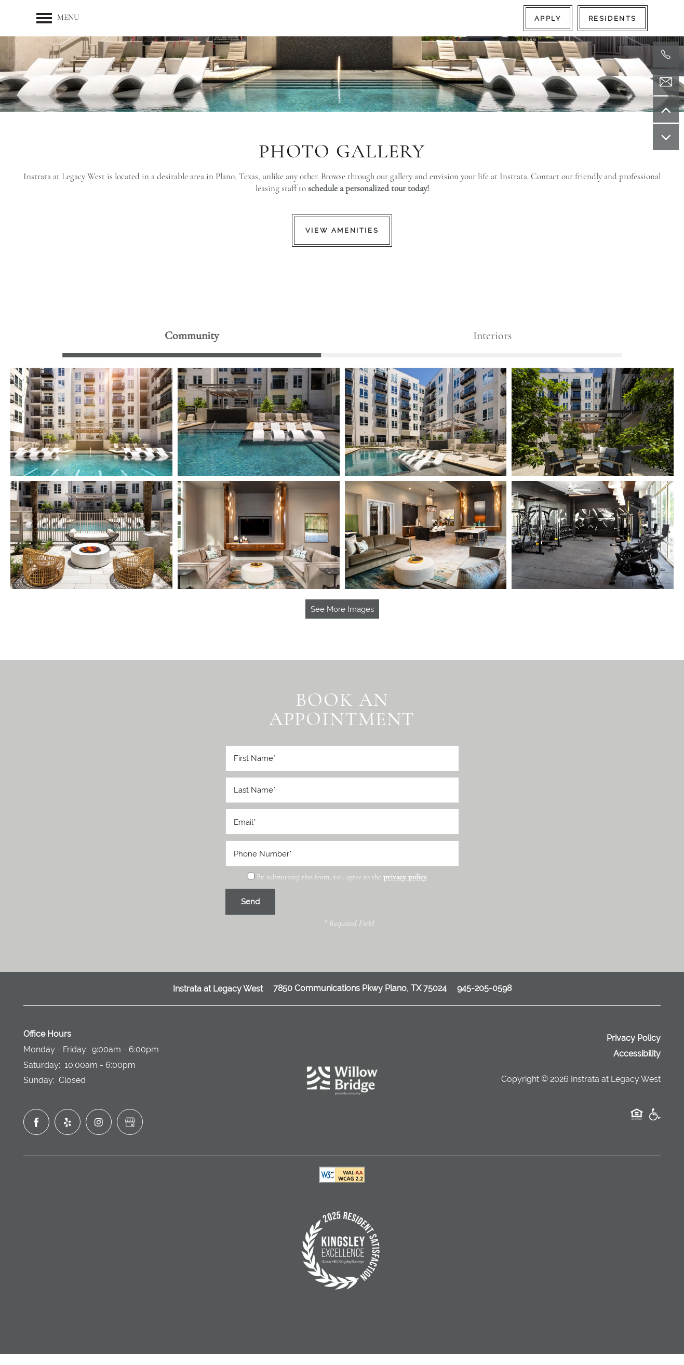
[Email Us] (666, 82)
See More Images (342, 609)
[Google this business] (130, 1122)
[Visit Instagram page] (99, 1122)
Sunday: (39, 1080)
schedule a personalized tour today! (368, 188)
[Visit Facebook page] (36, 1122)
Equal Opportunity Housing (637, 1119)
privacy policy (405, 877)
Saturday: (41, 1065)
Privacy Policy (634, 1038)
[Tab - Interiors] (492, 336)
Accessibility (637, 1054)
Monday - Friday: (55, 1049)
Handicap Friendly (654, 1119)
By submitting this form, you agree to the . (342, 877)
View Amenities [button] (342, 230)
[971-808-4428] (666, 55)
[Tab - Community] (191, 336)
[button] (548, 18)
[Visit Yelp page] (68, 1122)
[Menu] (57, 18)
